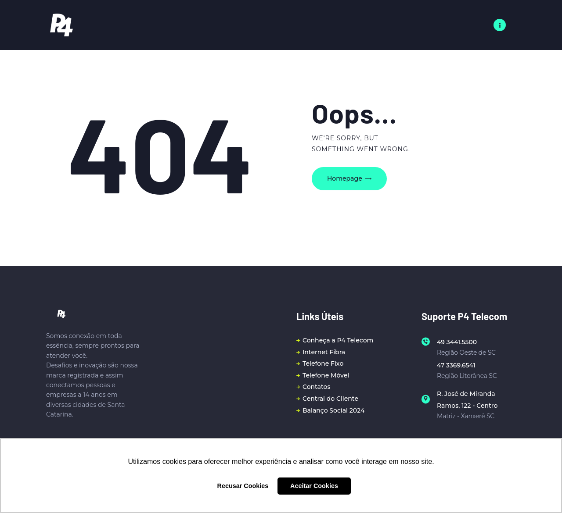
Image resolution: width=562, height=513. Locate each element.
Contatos (316, 387)
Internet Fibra (324, 352)
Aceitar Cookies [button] (314, 485)
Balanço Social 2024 (333, 410)
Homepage (344, 178)
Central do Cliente (330, 399)
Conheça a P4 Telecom (338, 340)
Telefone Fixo (323, 363)
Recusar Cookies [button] (243, 485)
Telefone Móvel (326, 375)
